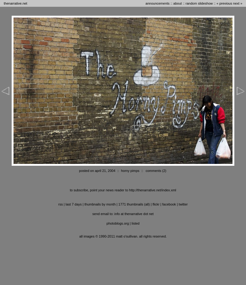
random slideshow (199, 3)
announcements (158, 3)
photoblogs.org (118, 223)
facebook (169, 204)
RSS (60, 204)
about (177, 3)
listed (136, 223)
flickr (156, 204)
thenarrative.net (15, 3)
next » (237, 3)
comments (153, 171)
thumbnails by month (100, 204)
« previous (224, 3)
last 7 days (73, 204)
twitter (183, 204)
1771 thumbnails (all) (134, 204)
